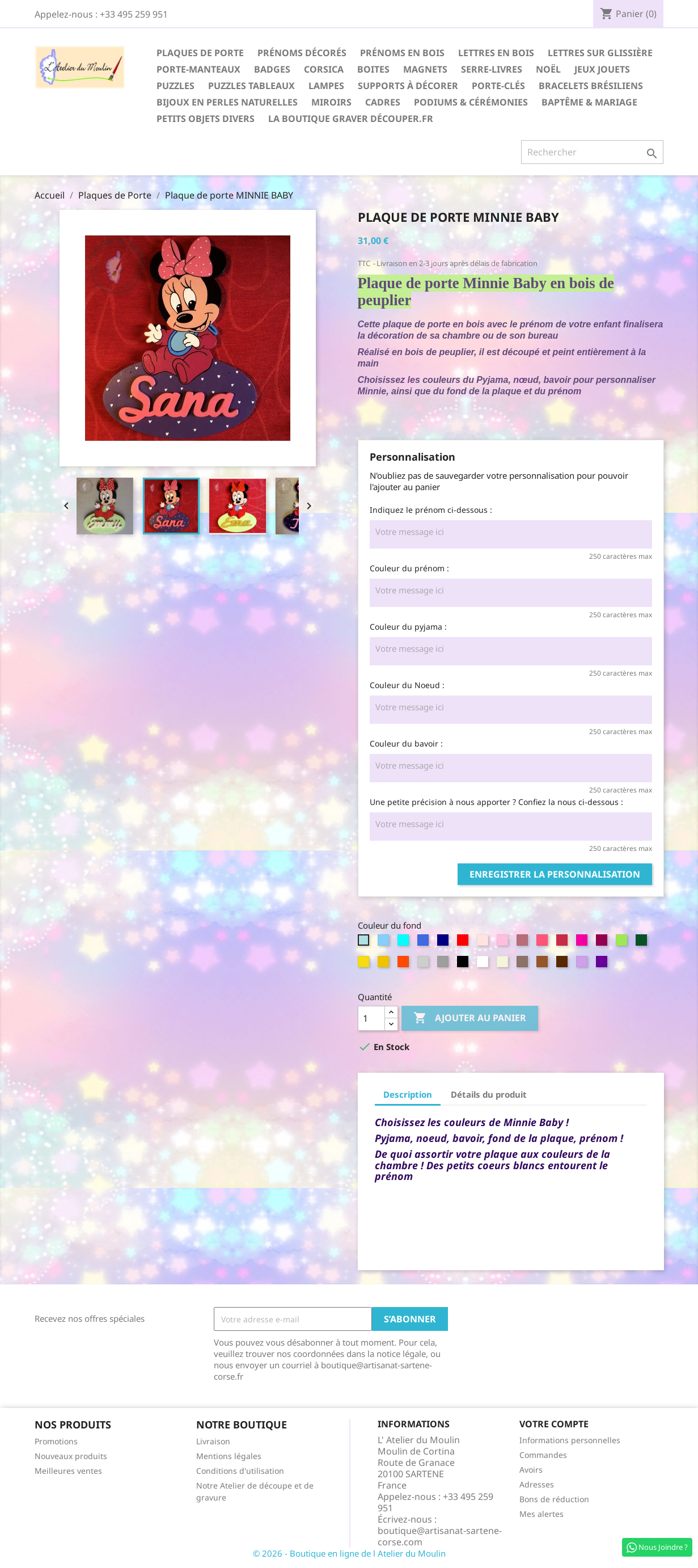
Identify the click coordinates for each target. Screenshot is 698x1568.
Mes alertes (541, 1513)
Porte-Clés (498, 85)
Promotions (56, 1441)
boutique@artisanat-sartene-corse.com (440, 1536)
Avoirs (531, 1469)
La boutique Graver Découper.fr (350, 118)
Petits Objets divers (205, 118)
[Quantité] (371, 1018)
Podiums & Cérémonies (471, 102)
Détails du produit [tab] (489, 1094)
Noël (548, 69)
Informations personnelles (569, 1440)
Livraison (213, 1441)
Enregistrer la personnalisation (554, 874)
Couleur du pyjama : (408, 626)
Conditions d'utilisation (240, 1470)
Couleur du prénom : (409, 568)
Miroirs (331, 102)
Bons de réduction (554, 1499)
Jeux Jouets (602, 69)
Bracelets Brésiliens (591, 85)
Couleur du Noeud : (407, 685)
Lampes (326, 85)
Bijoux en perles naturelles (227, 102)
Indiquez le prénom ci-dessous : (431, 509)
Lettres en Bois (496, 53)
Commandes (543, 1454)
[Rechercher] (592, 152)
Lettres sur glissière (600, 53)
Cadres (382, 102)
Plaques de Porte (200, 53)
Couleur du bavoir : (406, 743)
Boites (373, 69)
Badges (272, 69)
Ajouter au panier (469, 1018)
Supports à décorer (408, 85)
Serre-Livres (491, 69)
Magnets (425, 69)
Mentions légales (228, 1456)
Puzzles (175, 85)
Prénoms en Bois (402, 53)
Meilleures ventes (68, 1470)
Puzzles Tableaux (251, 85)
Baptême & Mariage (589, 102)
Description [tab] (407, 1094)
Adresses (536, 1484)
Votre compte (554, 1424)
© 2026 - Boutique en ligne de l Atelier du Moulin (349, 1553)
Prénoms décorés (301, 53)
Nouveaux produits (71, 1456)
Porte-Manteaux (198, 69)
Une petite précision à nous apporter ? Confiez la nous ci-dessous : (496, 801)
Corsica (324, 69)
